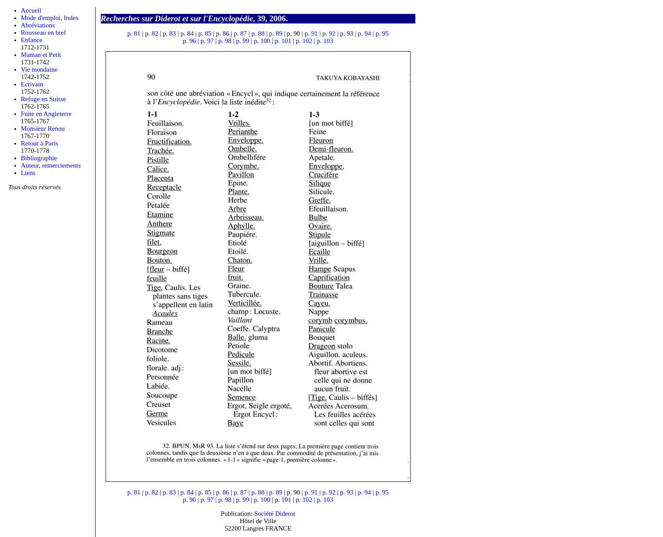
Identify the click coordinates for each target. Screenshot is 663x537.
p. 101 (283, 40)
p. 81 (133, 33)
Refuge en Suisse (43, 99)
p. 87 (240, 33)
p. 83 (169, 33)
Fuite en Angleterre (46, 113)
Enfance (32, 39)
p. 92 (328, 33)
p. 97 (207, 40)
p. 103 (325, 40)
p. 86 (222, 33)
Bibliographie (39, 158)
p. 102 (304, 40)
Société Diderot (274, 513)
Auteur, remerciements (51, 165)
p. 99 (242, 40)
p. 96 (189, 40)
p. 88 (258, 33)
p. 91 (311, 33)
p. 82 (151, 33)
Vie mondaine (39, 69)
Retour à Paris (39, 143)
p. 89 (275, 33)
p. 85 (204, 33)
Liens (28, 172)
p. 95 (381, 33)
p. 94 (364, 33)
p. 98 (224, 40)
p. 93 (346, 33)
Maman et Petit (41, 54)
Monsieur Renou (43, 128)
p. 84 (187, 33)
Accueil (31, 10)
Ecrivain (32, 84)
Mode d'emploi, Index (50, 17)
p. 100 (262, 40)
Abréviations (38, 25)
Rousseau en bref (43, 32)
